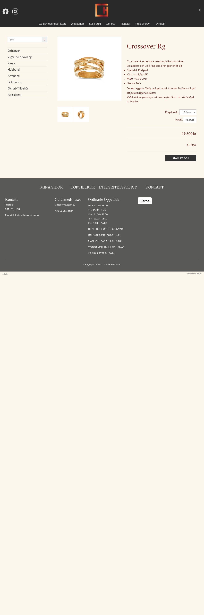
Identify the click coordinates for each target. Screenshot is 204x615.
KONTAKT (154, 187)
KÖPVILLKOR (82, 187)
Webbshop (77, 23)
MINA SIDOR (51, 187)
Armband (14, 76)
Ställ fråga (180, 158)
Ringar (12, 63)
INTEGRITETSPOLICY (118, 187)
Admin (5, 274)
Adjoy (199, 274)
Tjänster (125, 23)
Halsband (14, 69)
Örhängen (14, 50)
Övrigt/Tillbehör (18, 88)
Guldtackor (15, 82)
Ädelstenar (15, 94)
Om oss (110, 23)
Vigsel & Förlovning (20, 57)
